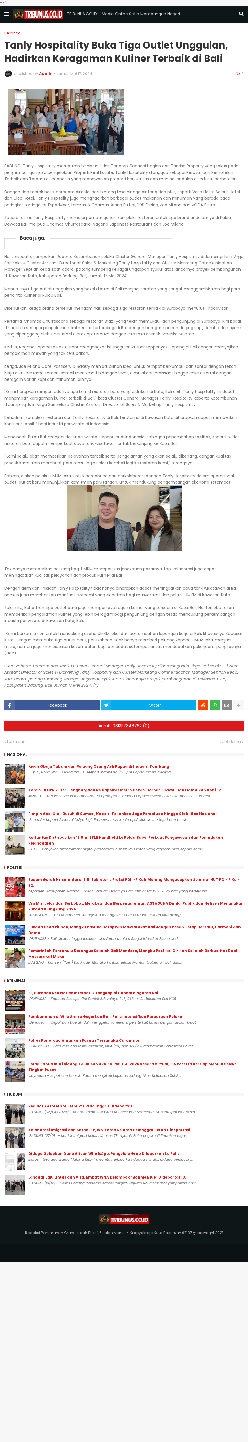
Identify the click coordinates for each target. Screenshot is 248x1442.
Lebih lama (230, 741)
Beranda (12, 33)
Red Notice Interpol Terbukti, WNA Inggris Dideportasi (81, 1106)
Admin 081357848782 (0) (124, 726)
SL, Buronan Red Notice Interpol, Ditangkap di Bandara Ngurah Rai (93, 992)
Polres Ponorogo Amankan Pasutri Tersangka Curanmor (84, 1040)
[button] (6, 14)
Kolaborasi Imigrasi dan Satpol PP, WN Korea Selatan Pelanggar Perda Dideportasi (109, 1129)
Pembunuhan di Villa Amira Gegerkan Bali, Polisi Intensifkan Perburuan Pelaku (105, 1016)
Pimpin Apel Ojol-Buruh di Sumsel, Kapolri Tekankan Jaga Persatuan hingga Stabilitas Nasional (122, 813)
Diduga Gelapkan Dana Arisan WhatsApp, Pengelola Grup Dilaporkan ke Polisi (104, 1153)
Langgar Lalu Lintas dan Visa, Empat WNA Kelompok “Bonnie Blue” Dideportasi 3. (107, 1177)
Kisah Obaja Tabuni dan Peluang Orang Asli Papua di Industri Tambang (98, 766)
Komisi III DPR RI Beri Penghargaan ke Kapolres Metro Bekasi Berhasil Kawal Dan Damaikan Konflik (124, 790)
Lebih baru (17, 741)
